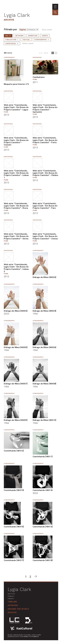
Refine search (27, 43)
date (46, 53)
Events (45, 36)
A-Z (41, 53)
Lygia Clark (17, 15)
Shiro (26, 636)
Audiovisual (11, 44)
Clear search (47, 30)
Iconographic (41, 40)
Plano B (35, 636)
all (8, 36)
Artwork (19, 36)
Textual (26, 40)
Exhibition (32, 36)
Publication (11, 40)
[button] (18, 609)
